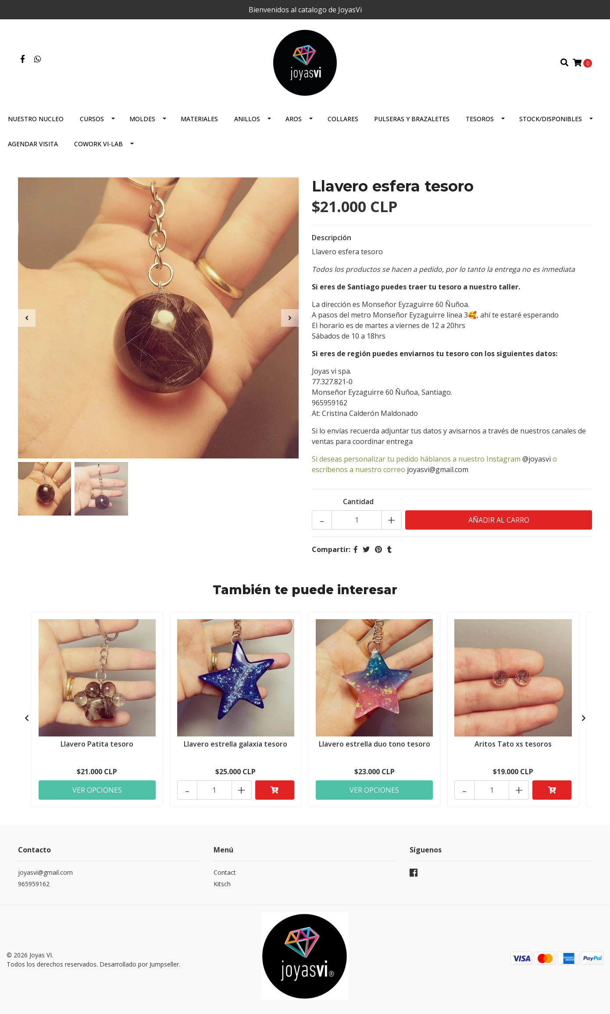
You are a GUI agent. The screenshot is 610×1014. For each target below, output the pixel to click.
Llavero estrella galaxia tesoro (235, 744)
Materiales (199, 119)
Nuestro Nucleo (36, 119)
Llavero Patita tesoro (97, 744)
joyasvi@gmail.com (437, 469)
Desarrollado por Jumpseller (139, 964)
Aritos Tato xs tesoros (513, 744)
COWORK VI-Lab (98, 144)
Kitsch (222, 884)
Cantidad (358, 501)
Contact (225, 872)
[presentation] (27, 318)
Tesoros (480, 119)
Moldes (142, 119)
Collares (343, 119)
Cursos (92, 119)
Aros (293, 119)
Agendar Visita (33, 144)
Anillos (247, 119)
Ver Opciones (97, 790)
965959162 (34, 884)
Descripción (331, 237)
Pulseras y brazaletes (411, 119)
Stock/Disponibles (550, 119)
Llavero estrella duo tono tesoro (374, 744)
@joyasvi (536, 459)
